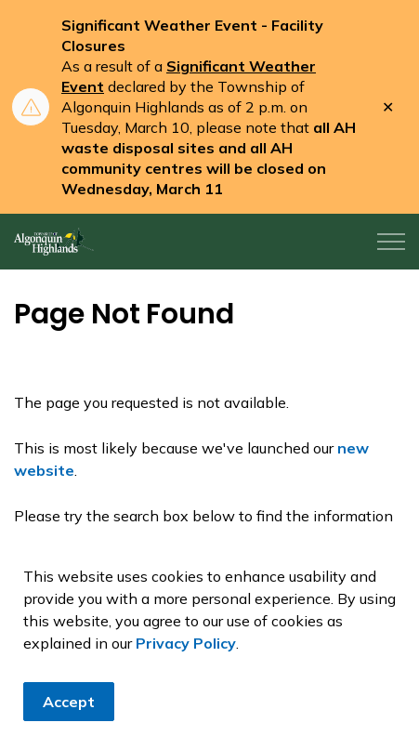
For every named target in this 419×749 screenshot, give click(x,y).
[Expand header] (391, 241)
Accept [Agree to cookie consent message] (68, 705)
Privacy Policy (186, 646)
